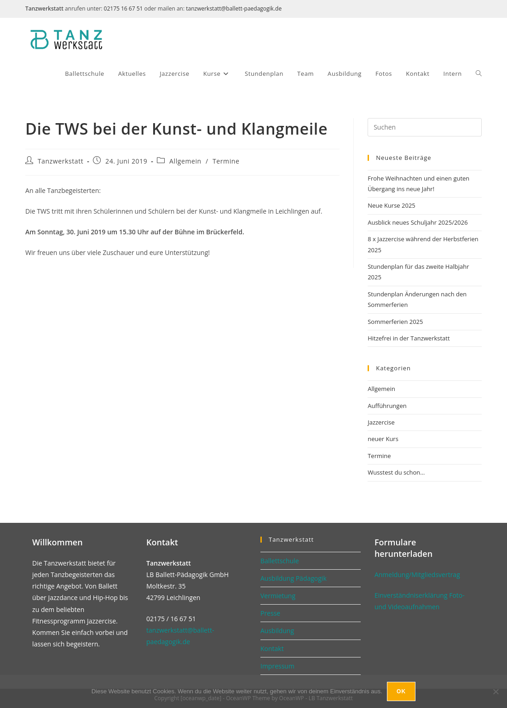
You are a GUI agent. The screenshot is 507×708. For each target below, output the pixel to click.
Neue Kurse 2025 (391, 205)
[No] (495, 691)
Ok (401, 691)
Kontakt (272, 648)
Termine (226, 161)
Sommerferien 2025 (395, 321)
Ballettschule (279, 560)
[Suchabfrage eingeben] (425, 127)
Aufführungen (387, 406)
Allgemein (185, 161)
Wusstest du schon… (396, 472)
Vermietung (277, 595)
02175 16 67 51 (123, 8)
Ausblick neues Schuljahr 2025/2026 (417, 222)
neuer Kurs (383, 439)
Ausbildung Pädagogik (293, 578)
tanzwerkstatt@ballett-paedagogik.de (234, 8)
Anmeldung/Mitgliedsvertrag (417, 574)
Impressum (277, 666)
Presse (270, 613)
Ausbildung (277, 630)
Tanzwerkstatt (61, 161)
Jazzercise (381, 422)
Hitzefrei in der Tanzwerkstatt (408, 338)
